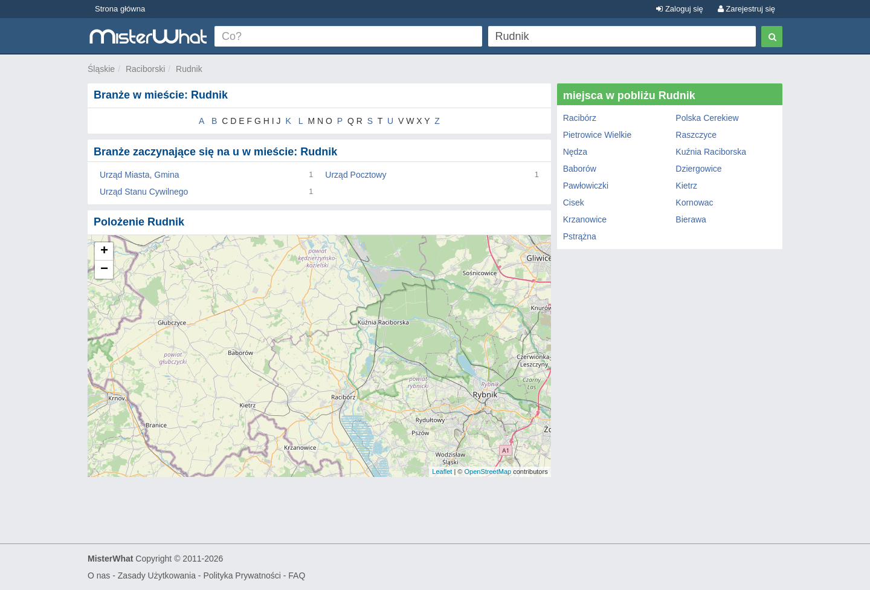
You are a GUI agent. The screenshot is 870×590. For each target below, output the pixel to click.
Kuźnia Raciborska (710, 152)
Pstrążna (579, 236)
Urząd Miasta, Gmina (139, 175)
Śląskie (101, 69)
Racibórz (579, 118)
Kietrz (686, 185)
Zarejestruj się (746, 8)
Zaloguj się (679, 8)
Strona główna (120, 8)
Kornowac (694, 202)
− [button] (104, 270)
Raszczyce (696, 135)
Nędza (575, 152)
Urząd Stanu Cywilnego (144, 191)
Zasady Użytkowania (157, 575)
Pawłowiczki (585, 185)
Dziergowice (698, 168)
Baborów (579, 168)
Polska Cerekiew (706, 118)
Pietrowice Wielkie (597, 135)
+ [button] (104, 251)
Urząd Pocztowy (355, 175)
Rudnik (189, 69)
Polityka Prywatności (241, 575)
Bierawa (690, 219)
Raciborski (145, 69)
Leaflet (442, 471)
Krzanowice (585, 219)
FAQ (296, 575)
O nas (99, 575)
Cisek (573, 202)
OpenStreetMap (487, 471)
